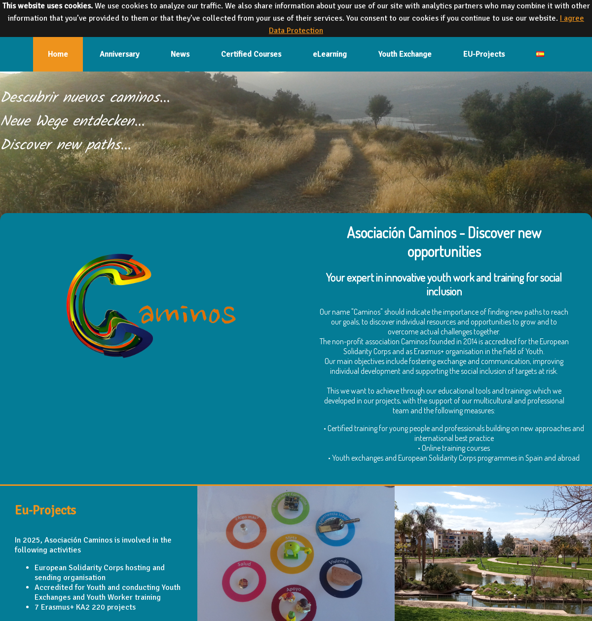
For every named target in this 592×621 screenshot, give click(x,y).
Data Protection (296, 31)
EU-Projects (484, 54)
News (180, 54)
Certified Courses (251, 54)
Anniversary (119, 54)
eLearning (330, 54)
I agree (572, 18)
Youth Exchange (405, 54)
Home (58, 54)
